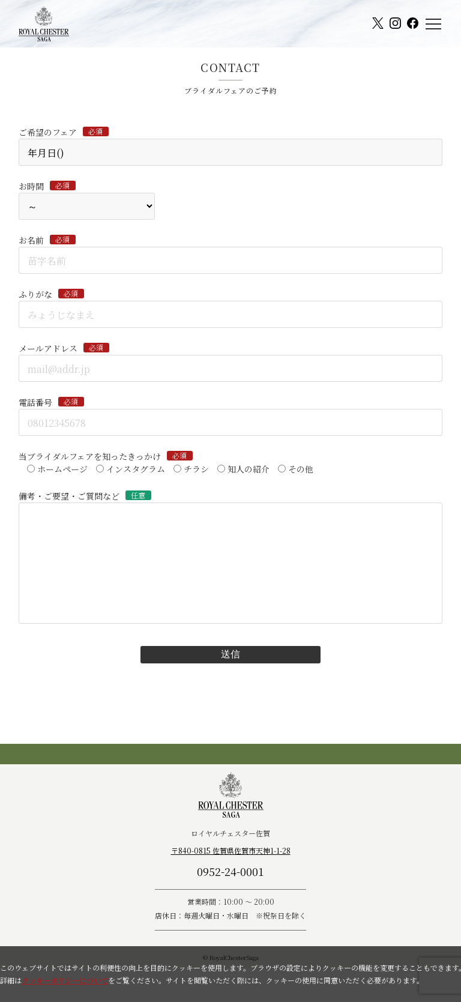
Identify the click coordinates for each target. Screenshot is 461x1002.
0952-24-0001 (230, 871)
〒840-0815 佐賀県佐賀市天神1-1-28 (231, 850)
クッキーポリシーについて (65, 980)
